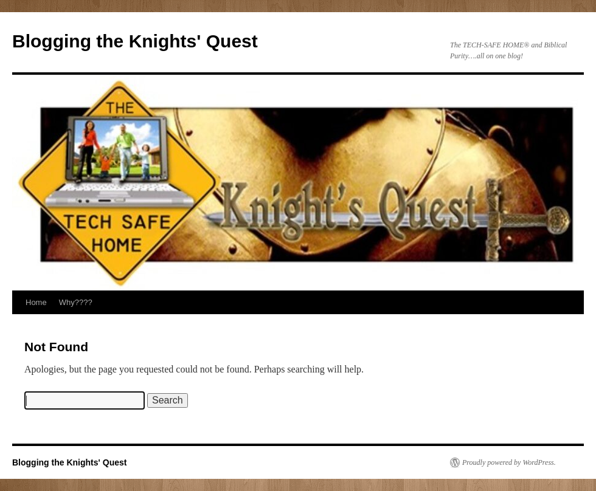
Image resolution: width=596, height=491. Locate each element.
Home (36, 302)
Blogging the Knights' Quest (135, 41)
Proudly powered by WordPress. (509, 462)
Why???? (75, 302)
